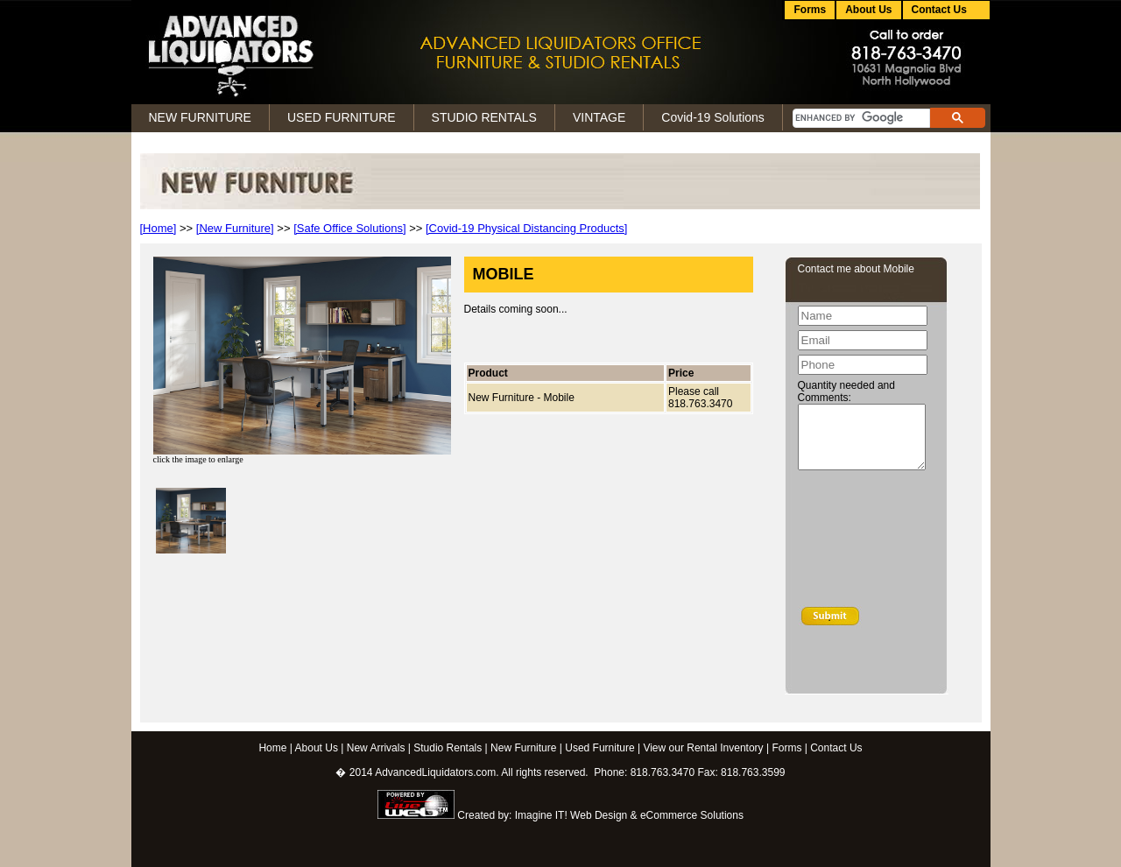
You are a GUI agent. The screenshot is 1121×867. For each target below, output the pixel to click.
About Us (868, 10)
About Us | (319, 748)
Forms (809, 10)
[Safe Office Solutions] (349, 228)
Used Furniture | (602, 748)
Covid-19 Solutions (713, 117)
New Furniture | (526, 748)
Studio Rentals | (450, 748)
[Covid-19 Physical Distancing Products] (527, 228)
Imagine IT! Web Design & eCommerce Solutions (629, 815)
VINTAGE (599, 117)
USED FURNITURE (341, 117)
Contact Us (836, 748)
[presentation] (869, 542)
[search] (859, 118)
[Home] (158, 228)
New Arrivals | (379, 748)
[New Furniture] (235, 228)
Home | (275, 748)
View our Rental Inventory (703, 748)
